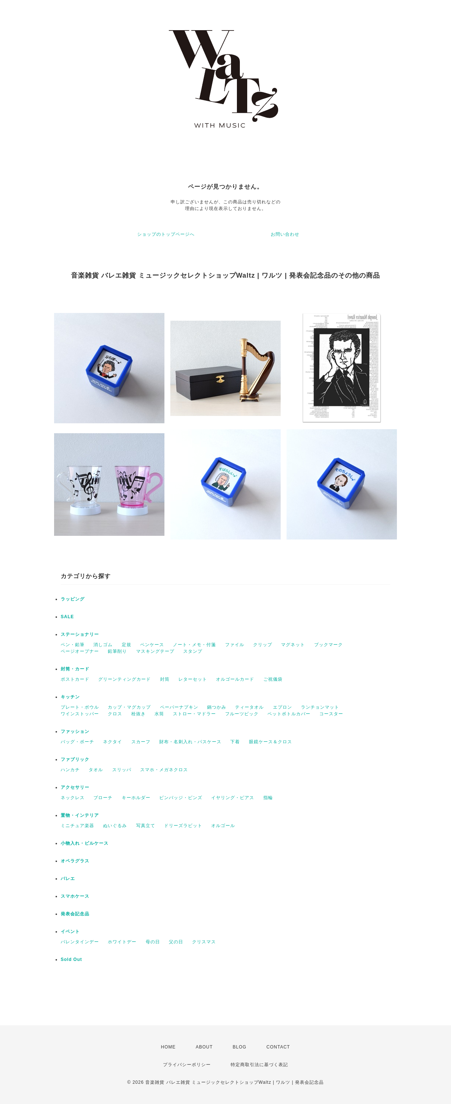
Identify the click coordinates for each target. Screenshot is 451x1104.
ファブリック (75, 759)
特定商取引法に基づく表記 (259, 1064)
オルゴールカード (235, 679)
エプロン (282, 707)
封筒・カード (75, 669)
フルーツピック (242, 713)
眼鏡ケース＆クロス (270, 741)
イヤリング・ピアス (232, 797)
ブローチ (103, 797)
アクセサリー (75, 787)
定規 (126, 644)
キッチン (70, 696)
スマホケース (75, 896)
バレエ (68, 878)
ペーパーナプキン (179, 707)
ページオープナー (80, 651)
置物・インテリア (80, 815)
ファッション (75, 731)
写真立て (145, 825)
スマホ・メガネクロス (164, 769)
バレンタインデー (80, 941)
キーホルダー (136, 797)
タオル (96, 769)
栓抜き (138, 713)
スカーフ (140, 741)
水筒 (159, 713)
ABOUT (204, 1047)
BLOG (239, 1047)
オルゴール (223, 825)
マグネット (293, 644)
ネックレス (73, 797)
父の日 (176, 941)
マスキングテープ (155, 651)
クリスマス (204, 941)
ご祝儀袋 (273, 679)
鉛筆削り (117, 651)
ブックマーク (328, 644)
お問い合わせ (285, 234)
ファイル (234, 644)
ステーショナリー (80, 634)
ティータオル (249, 707)
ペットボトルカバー (288, 713)
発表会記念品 (75, 913)
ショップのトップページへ (166, 234)
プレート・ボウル (80, 707)
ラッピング (73, 599)
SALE (67, 616)
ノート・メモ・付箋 (194, 644)
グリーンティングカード (124, 679)
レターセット (192, 679)
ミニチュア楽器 (77, 825)
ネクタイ (112, 741)
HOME (168, 1047)
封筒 (165, 679)
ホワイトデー (122, 941)
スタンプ (192, 651)
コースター (331, 713)
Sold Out (71, 959)
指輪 (268, 797)
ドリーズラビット (183, 825)
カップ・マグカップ (129, 707)
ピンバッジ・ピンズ (180, 797)
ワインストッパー (80, 713)
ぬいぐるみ (115, 825)
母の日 (153, 941)
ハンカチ (70, 769)
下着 (235, 741)
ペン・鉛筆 (73, 644)
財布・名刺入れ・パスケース (190, 741)
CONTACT (278, 1047)
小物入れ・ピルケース (85, 843)
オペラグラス (75, 860)
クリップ (262, 644)
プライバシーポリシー (187, 1064)
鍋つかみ (216, 707)
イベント (70, 931)
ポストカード (75, 679)
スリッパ (121, 769)
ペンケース (152, 644)
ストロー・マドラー (194, 713)
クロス (115, 713)
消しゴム (103, 644)
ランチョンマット (320, 707)
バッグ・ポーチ (77, 741)
